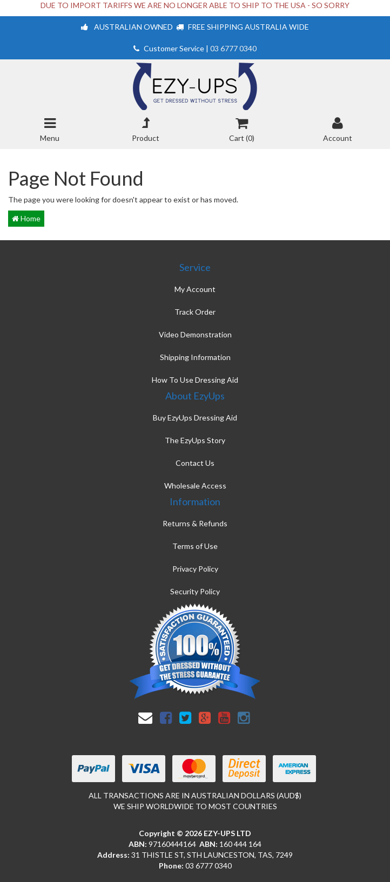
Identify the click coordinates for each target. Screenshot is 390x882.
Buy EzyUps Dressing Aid (195, 417)
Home (26, 218)
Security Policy (195, 591)
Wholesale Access (195, 485)
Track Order (195, 311)
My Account (195, 289)
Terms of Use (195, 546)
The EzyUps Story (195, 440)
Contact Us (195, 462)
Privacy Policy (195, 568)
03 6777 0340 (233, 48)
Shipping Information (195, 357)
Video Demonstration (195, 334)
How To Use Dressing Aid (195, 379)
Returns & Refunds (195, 523)
